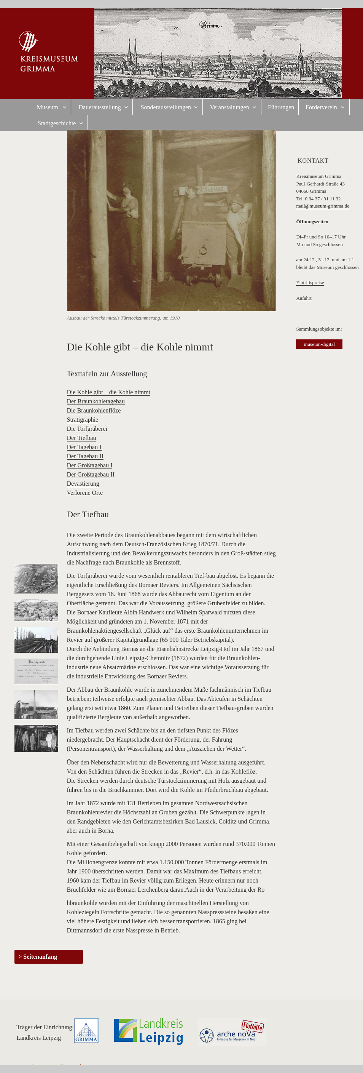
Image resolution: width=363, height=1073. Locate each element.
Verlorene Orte (85, 492)
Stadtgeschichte (57, 123)
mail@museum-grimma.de (322, 206)
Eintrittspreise (310, 282)
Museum (47, 107)
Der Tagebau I (84, 447)
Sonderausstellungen (166, 107)
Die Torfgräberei (87, 428)
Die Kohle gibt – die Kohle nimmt (109, 392)
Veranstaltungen (229, 107)
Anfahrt (303, 298)
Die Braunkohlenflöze (94, 410)
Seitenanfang (40, 956)
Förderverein (321, 107)
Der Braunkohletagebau (96, 401)
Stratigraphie (83, 419)
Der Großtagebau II (91, 474)
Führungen (281, 107)
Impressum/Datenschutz (61, 1066)
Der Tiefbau (81, 438)
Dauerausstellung (100, 107)
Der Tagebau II (85, 456)
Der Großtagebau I (90, 465)
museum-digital (319, 344)
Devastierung (83, 483)
